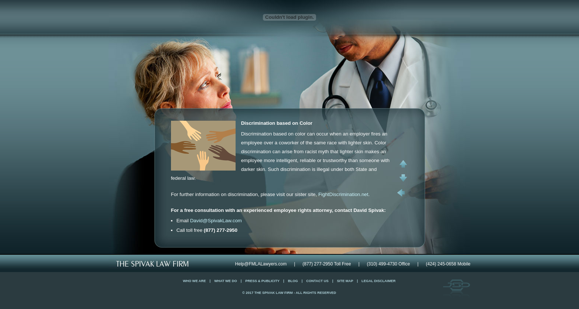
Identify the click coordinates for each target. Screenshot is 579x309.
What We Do (225, 281)
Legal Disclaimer (378, 281)
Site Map (345, 281)
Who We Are (194, 281)
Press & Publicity (262, 281)
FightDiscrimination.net (343, 194)
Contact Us (317, 281)
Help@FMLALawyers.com (261, 264)
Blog (293, 281)
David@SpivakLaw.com (216, 220)
